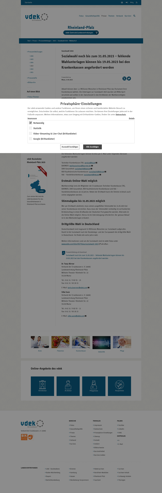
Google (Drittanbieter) (44, 139)
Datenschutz (121, 115)
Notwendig (38, 123)
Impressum (32, 118)
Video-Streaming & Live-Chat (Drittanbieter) (54, 133)
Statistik (37, 128)
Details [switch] (132, 118)
